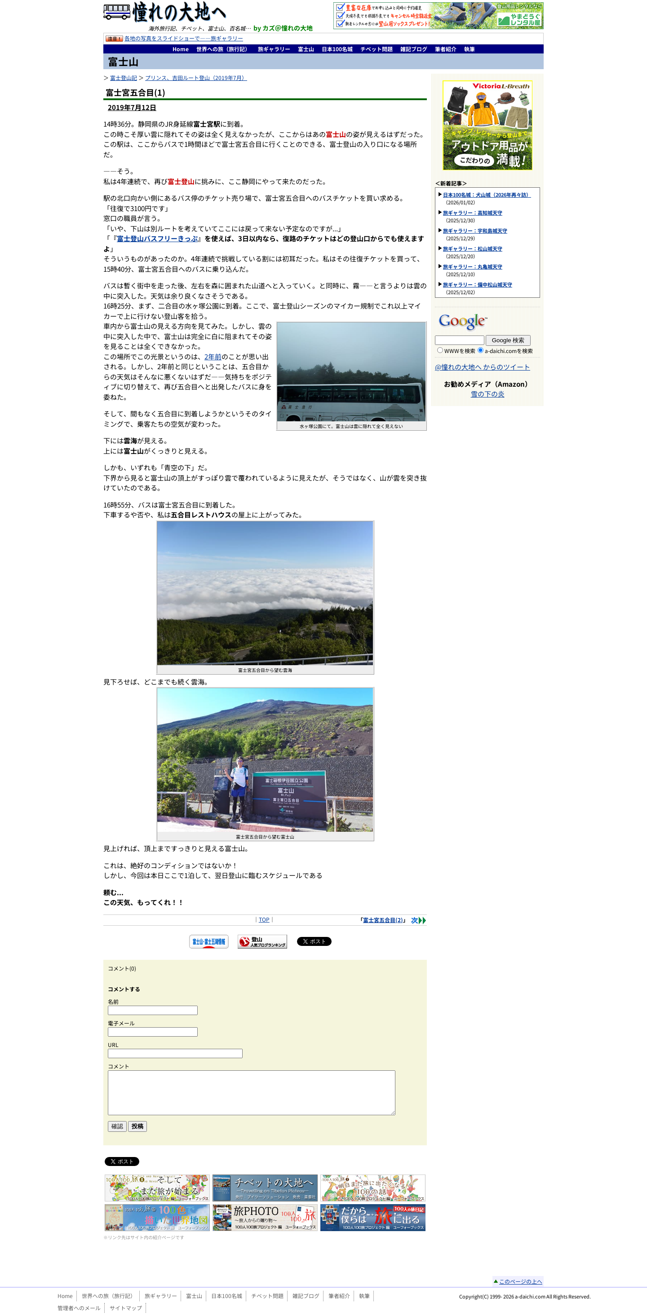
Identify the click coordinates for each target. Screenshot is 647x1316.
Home (181, 49)
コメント (118, 1066)
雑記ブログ (413, 49)
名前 (113, 1001)
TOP (264, 919)
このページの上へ (520, 1281)
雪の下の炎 (488, 393)
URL (113, 1044)
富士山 (306, 49)
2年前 (213, 356)
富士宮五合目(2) (383, 919)
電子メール (121, 1023)
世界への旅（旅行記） (223, 49)
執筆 (469, 49)
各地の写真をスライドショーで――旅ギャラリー (183, 38)
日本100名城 (337, 49)
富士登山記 (123, 77)
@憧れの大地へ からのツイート (482, 366)
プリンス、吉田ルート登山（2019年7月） (196, 77)
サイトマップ (126, 1308)
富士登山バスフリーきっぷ (157, 238)
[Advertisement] (265, 1259)
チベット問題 (376, 49)
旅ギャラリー (274, 49)
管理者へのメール (79, 1308)
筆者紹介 (445, 49)
